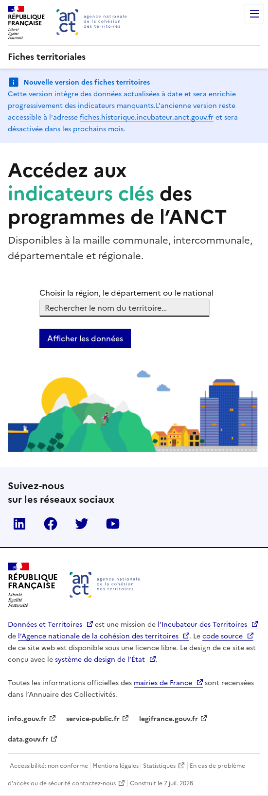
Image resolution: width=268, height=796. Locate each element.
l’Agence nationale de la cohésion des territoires (98, 636)
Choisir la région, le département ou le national (126, 293)
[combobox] (46, 308)
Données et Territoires (45, 624)
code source (222, 636)
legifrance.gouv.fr (168, 719)
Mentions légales (115, 765)
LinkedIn (19, 523)
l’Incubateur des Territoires (202, 624)
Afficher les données (85, 338)
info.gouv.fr (27, 719)
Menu (254, 13)
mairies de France (163, 683)
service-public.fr (93, 719)
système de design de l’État (100, 659)
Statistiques (159, 765)
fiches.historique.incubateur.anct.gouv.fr (147, 117)
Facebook (50, 523)
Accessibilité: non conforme (49, 765)
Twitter (81, 523)
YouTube (113, 523)
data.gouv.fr (28, 739)
